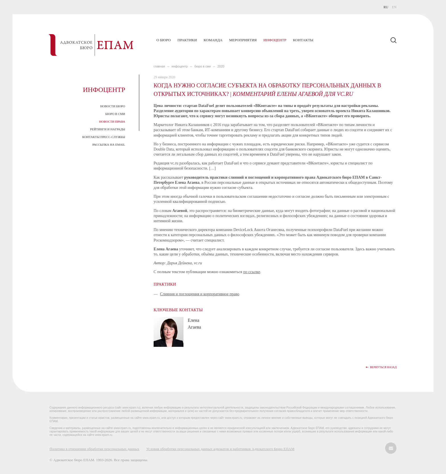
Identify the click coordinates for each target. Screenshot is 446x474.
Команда (213, 40)
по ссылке (251, 272)
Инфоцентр (274, 40)
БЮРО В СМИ (202, 66)
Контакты (303, 40)
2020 (220, 66)
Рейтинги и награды (107, 129)
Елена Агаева (194, 323)
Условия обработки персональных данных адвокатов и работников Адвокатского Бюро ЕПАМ (220, 449)
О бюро (163, 40)
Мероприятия (243, 40)
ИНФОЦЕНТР (180, 66)
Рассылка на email (108, 144)
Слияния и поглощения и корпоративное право (199, 294)
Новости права (112, 121)
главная (159, 66)
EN (394, 7)
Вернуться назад (383, 367)
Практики (187, 40)
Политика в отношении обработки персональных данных (94, 449)
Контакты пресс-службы (103, 137)
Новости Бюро (112, 106)
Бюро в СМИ (115, 114)
